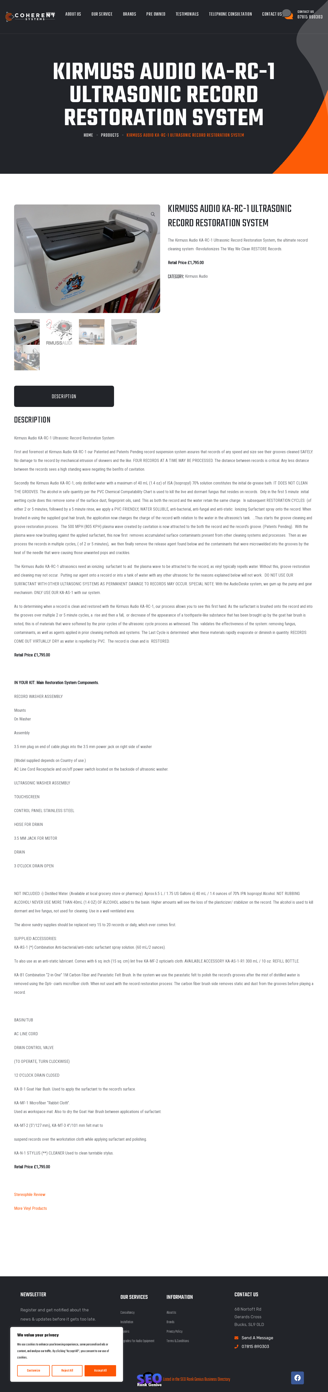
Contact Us (272, 14)
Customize (33, 1370)
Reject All (67, 1370)
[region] (66, 1354)
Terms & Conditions (178, 1340)
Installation (126, 1321)
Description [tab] (64, 395)
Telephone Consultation (230, 14)
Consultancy (127, 1312)
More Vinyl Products (30, 1207)
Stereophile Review (29, 1193)
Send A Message (257, 1336)
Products (110, 135)
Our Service (102, 14)
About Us (73, 14)
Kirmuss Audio (196, 276)
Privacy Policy (174, 1331)
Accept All (100, 1370)
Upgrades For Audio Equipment (137, 1340)
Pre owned (155, 14)
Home (88, 135)
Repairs (124, 1331)
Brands (129, 14)
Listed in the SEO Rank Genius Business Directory (183, 1379)
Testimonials (187, 14)
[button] (153, 214)
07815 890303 (255, 1345)
